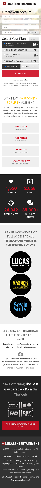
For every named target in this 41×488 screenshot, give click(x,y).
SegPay (5, 463)
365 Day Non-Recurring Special (21, 61)
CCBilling (17, 460)
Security (35, 456)
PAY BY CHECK (29, 66)
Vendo (11, 463)
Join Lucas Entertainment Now (20, 425)
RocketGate (20, 463)
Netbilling (32, 460)
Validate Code (32, 32)
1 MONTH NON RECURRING (21, 50)
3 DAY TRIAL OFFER (21, 55)
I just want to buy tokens (21, 80)
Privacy (26, 456)
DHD (24, 460)
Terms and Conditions (12, 456)
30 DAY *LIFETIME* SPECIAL (21, 44)
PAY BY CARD (11, 66)
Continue (20, 73)
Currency (33, 39)
